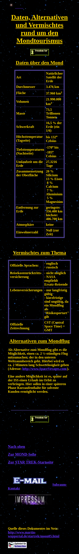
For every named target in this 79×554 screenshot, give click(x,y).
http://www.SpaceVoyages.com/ (44, 369)
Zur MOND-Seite (22, 454)
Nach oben (16, 447)
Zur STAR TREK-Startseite (30, 462)
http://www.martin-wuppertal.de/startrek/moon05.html (33, 534)
